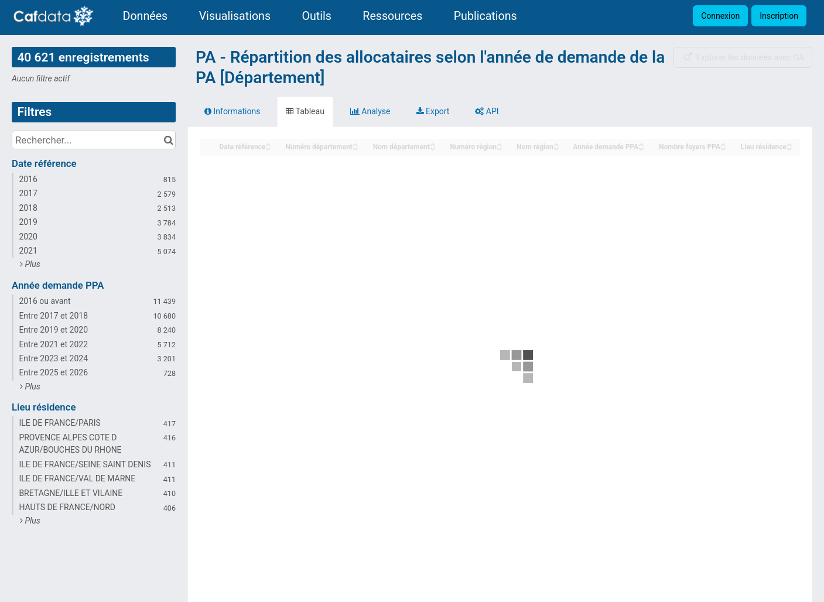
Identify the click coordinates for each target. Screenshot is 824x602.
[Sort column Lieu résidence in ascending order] (789, 144)
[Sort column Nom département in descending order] (433, 148)
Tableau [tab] (305, 111)
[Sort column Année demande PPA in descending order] (641, 148)
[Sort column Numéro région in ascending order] (499, 144)
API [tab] (486, 111)
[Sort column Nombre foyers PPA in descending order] (723, 148)
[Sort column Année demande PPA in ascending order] (641, 144)
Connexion (720, 15)
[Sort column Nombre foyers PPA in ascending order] (723, 144)
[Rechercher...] (94, 140)
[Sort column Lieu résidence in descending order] (789, 148)
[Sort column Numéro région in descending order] (499, 148)
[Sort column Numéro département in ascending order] (355, 144)
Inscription (779, 15)
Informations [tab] (232, 111)
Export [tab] (433, 111)
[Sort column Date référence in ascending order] (268, 144)
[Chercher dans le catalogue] (168, 140)
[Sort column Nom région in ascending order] (556, 144)
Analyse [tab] (370, 111)
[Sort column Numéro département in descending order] (355, 148)
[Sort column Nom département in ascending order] (433, 144)
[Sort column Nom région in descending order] (556, 148)
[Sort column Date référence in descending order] (268, 148)
